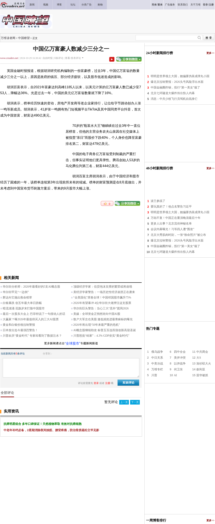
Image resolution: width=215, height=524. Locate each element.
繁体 (160, 4)
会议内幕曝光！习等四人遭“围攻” (172, 229)
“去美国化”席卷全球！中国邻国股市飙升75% (102, 297)
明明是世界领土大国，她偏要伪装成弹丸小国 (180, 76)
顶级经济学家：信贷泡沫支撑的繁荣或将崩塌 (102, 286)
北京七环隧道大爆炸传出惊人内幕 (173, 93)
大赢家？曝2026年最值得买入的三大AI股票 (31, 319)
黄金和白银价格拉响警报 (19, 324)
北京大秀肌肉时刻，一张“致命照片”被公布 (178, 234)
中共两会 (202, 351)
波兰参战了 (158, 200)
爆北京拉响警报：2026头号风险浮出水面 (177, 81)
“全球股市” (72, 343)
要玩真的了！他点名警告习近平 (171, 206)
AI (175, 375)
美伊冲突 (180, 357)
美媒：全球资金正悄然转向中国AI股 (96, 313)
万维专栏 (157, 369)
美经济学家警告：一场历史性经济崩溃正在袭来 (104, 292)
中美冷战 (157, 363)
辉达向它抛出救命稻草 (17, 297)
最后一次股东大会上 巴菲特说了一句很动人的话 (34, 313)
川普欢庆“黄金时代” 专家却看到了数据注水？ (32, 335)
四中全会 (180, 351)
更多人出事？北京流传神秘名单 (171, 223)
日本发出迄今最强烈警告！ (20, 330)
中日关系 (157, 357)
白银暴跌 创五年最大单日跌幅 (22, 303)
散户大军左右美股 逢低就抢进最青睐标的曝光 (103, 319)
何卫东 (178, 369)
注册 (211, 4)
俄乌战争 (157, 351)
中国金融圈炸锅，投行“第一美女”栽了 (175, 87)
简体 (154, 4)
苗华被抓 (202, 375)
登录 (205, 4)
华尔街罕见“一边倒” (16, 292)
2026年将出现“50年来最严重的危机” (96, 324)
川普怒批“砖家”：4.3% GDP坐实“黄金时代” (101, 335)
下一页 (135, 402)
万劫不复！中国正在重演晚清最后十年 (176, 217)
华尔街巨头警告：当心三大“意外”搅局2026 (101, 308)
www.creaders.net (9, 58)
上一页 (124, 402)
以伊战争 (180, 363)
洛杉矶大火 (203, 363)
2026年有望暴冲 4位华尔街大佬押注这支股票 (102, 303)
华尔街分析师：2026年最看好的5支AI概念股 (31, 286)
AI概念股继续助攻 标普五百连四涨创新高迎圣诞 (104, 330)
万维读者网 (8, 38)
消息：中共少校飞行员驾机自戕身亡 (174, 98)
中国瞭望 (24, 38)
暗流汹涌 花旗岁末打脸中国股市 (24, 308)
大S (198, 357)
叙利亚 (200, 369)
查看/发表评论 (73, 58)
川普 (154, 375)
